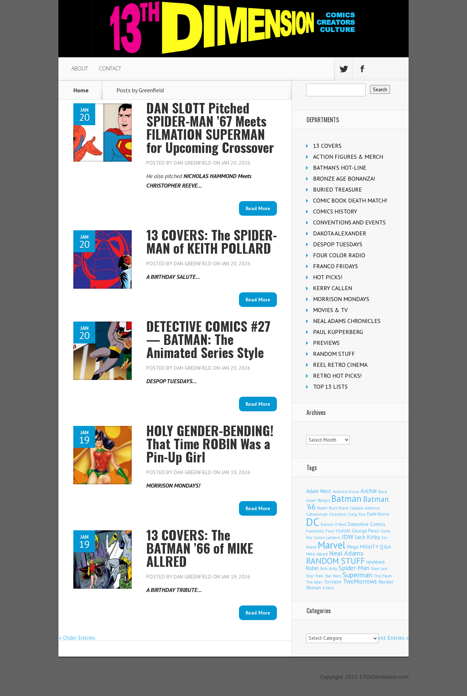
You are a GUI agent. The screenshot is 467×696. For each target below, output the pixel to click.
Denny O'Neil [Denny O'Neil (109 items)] (333, 524)
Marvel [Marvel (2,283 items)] (332, 545)
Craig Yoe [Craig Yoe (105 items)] (357, 514)
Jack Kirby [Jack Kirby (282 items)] (367, 537)
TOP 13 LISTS (330, 386)
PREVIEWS (326, 342)
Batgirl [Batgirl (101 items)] (324, 500)
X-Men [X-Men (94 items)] (328, 588)
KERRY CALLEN (332, 288)
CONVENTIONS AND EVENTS (349, 222)
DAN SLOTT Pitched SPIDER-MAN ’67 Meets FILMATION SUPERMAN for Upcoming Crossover (210, 127)
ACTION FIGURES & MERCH (348, 156)
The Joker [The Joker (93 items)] (314, 582)
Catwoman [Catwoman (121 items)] (317, 514)
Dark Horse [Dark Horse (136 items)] (378, 514)
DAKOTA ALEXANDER (339, 233)
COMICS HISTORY (335, 211)
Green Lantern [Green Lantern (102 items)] (327, 537)
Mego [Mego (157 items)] (353, 546)
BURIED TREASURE (337, 189)
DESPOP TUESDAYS (337, 244)
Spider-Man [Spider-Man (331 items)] (354, 568)
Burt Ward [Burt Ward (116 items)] (338, 508)
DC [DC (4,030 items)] (312, 522)
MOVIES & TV (330, 310)
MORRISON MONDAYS (341, 299)
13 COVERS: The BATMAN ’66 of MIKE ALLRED (199, 547)
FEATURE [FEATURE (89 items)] (343, 531)
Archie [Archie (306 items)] (368, 491)
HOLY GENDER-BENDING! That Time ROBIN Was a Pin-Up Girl (210, 443)
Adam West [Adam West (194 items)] (318, 491)
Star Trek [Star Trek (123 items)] (314, 575)
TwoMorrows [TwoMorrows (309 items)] (360, 581)
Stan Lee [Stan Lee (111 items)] (379, 568)
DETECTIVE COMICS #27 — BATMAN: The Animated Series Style (208, 339)
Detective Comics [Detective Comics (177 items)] (366, 524)
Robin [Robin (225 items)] (312, 568)
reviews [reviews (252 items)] (375, 561)
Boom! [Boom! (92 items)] (322, 508)
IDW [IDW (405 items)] (348, 536)
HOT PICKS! (327, 277)
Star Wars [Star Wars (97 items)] (333, 575)
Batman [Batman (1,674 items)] (346, 498)
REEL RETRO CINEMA (340, 364)
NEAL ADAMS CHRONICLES (347, 320)
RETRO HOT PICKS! (337, 375)
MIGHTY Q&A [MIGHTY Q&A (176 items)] (375, 546)
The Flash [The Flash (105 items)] (383, 575)
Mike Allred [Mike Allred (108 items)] (317, 554)
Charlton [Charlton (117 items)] (337, 514)
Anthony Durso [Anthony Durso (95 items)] (346, 491)
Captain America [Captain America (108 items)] (365, 508)
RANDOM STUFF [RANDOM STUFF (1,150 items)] (335, 560)
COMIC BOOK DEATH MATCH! (350, 200)
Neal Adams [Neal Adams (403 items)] (346, 553)
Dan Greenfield (193, 162)
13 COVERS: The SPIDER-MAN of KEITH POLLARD (211, 241)
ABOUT (80, 68)
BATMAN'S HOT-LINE (339, 167)
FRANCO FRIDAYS (335, 266)
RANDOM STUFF (334, 353)
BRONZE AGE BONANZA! (344, 178)
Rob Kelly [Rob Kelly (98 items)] (328, 568)
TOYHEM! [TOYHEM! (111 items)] (332, 582)
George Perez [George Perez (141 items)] (365, 531)
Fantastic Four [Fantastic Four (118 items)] (320, 531)
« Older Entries (77, 637)
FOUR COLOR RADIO (339, 255)
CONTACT (110, 68)
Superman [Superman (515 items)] (357, 574)
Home (81, 90)
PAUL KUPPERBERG (338, 331)
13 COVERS (327, 145)
